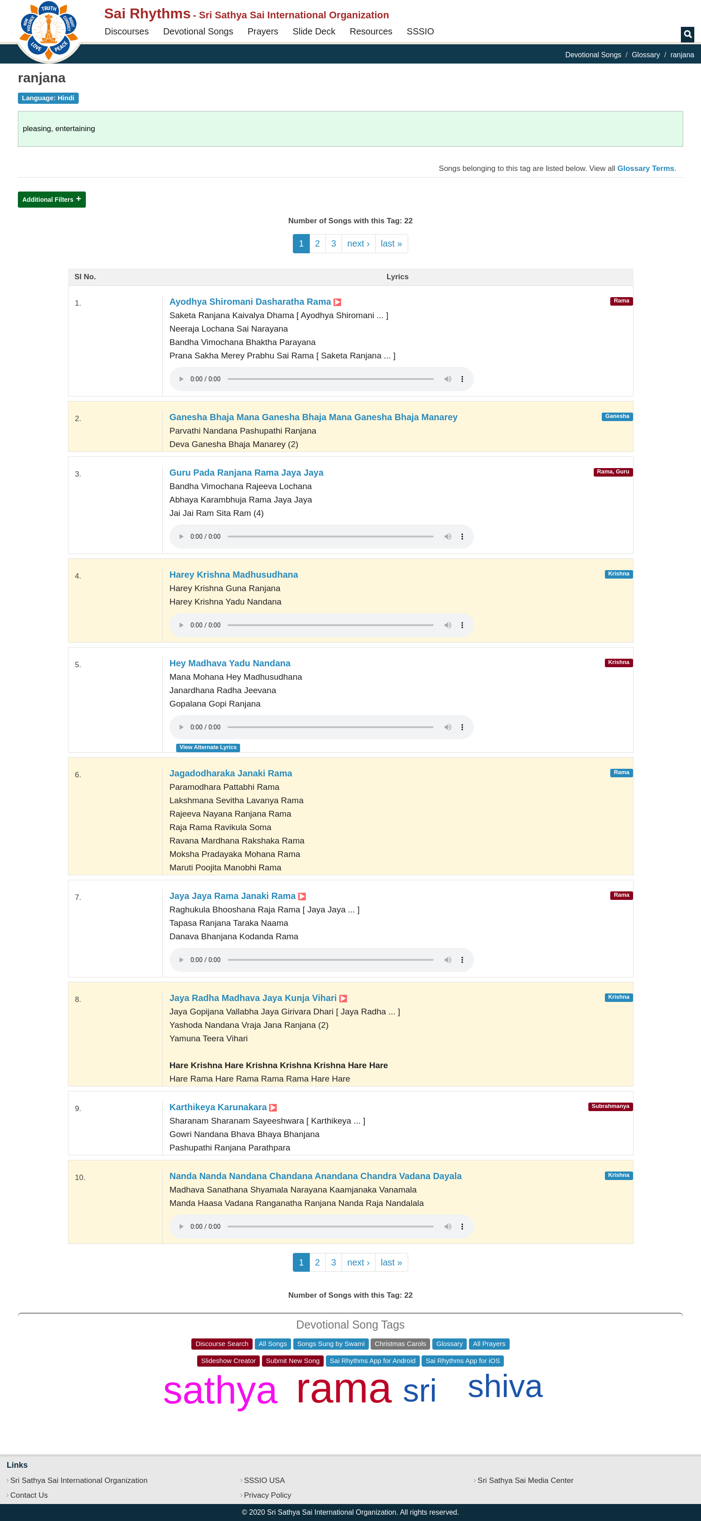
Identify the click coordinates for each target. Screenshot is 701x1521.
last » (391, 243)
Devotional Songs (198, 31)
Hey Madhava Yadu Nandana (230, 663)
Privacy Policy (267, 1495)
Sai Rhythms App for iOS (463, 1360)
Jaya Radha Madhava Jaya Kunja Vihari (258, 998)
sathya (220, 1389)
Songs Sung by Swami (331, 1343)
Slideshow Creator (228, 1360)
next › (358, 243)
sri (420, 1390)
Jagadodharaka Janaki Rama (230, 773)
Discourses (127, 31)
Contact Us (29, 1495)
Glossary (646, 55)
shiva (505, 1386)
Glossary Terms (645, 168)
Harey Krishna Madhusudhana (233, 574)
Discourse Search (221, 1343)
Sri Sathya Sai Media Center (525, 1480)
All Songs (273, 1343)
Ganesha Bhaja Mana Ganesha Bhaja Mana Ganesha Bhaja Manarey (313, 417)
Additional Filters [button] (47, 199)
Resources (371, 31)
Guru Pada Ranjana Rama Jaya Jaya (246, 472)
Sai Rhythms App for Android (373, 1360)
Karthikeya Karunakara (223, 1107)
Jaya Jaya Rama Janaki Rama (237, 896)
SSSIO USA (264, 1480)
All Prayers (489, 1343)
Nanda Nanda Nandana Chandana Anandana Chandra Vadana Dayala (315, 1176)
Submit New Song (293, 1360)
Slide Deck (314, 31)
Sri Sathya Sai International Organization (79, 1480)
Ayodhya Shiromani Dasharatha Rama (255, 302)
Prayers (263, 31)
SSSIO (420, 31)
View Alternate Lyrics (208, 747)
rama (344, 1387)
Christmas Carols (400, 1343)
